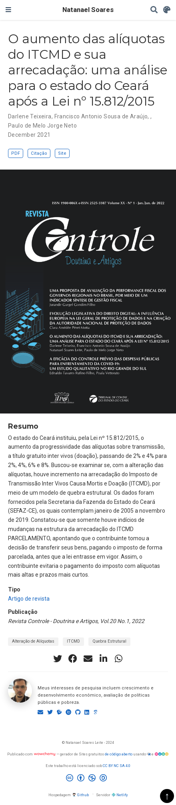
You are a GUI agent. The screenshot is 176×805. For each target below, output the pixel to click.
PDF (15, 153)
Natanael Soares (88, 10)
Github (80, 795)
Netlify (120, 795)
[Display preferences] (166, 10)
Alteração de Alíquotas (33, 641)
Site (62, 153)
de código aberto (118, 754)
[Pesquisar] (154, 10)
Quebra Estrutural (109, 641)
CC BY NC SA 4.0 (116, 765)
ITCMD (73, 641)
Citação (39, 153)
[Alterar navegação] (8, 10)
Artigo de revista (29, 598)
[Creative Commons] (88, 779)
